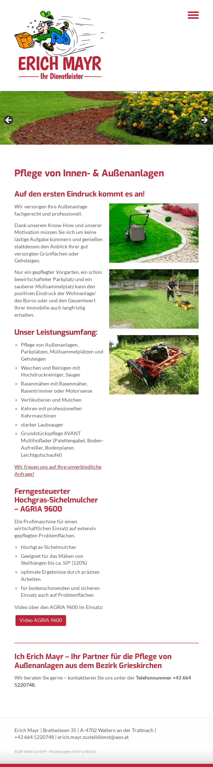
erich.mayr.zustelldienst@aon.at (93, 737)
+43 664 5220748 (34, 737)
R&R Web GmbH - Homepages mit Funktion (55, 751)
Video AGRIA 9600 (40, 620)
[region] (106, 122)
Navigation (193, 15)
